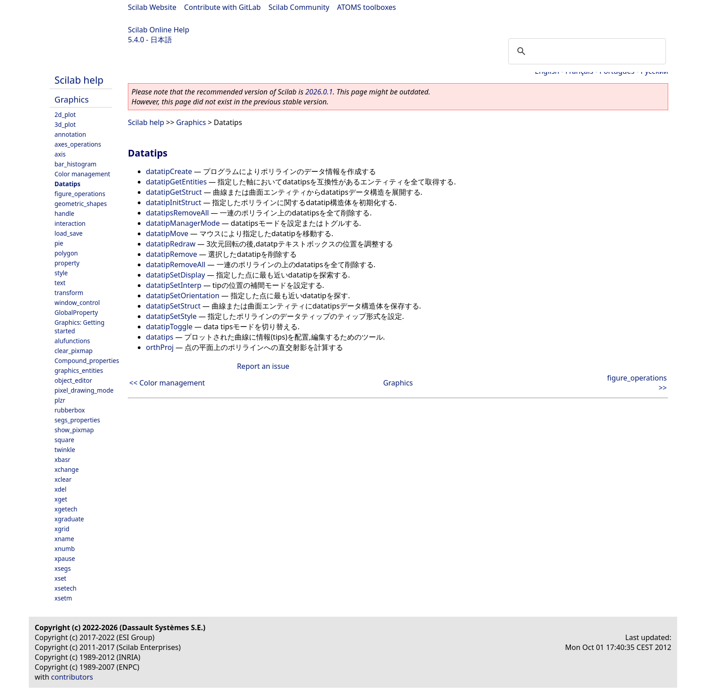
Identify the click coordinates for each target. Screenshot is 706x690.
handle (64, 213)
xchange (66, 469)
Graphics (71, 99)
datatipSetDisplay (175, 275)
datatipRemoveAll (175, 264)
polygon (66, 253)
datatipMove (167, 233)
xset (60, 578)
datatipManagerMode (183, 223)
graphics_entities (78, 370)
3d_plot (65, 124)
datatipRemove (171, 254)
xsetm (63, 598)
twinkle (64, 449)
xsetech (65, 588)
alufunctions (72, 340)
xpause (64, 558)
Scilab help (79, 79)
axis (60, 154)
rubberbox (69, 410)
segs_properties (77, 420)
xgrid (61, 528)
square (64, 439)
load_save (68, 233)
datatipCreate (169, 171)
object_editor (73, 380)
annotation (70, 134)
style (61, 273)
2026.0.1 (319, 92)
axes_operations (77, 144)
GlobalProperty (76, 312)
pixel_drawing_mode (83, 390)
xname (64, 538)
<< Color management (167, 383)
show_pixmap (74, 430)
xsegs (62, 568)
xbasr (62, 459)
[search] (586, 51)
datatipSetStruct (173, 306)
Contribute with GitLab (222, 7)
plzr (59, 400)
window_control (77, 302)
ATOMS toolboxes (366, 7)
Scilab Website (152, 7)
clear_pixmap (73, 350)
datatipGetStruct (174, 192)
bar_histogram (75, 164)
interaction (70, 223)
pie (58, 243)
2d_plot (65, 114)
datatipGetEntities (176, 182)
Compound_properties (86, 360)
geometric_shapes (80, 203)
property (66, 263)
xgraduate (69, 519)
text (59, 282)
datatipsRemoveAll (177, 213)
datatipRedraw (170, 244)
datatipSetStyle (171, 316)
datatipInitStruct (173, 202)
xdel (60, 489)
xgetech (65, 509)
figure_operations (79, 193)
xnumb (64, 548)
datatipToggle (169, 327)
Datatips (67, 183)
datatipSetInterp (173, 285)
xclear (63, 479)
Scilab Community (298, 7)
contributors (72, 677)
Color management (82, 174)
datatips (159, 337)
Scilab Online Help (158, 30)
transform (68, 292)
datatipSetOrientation (182, 295)
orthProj (160, 347)
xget (60, 499)
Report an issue (263, 366)
